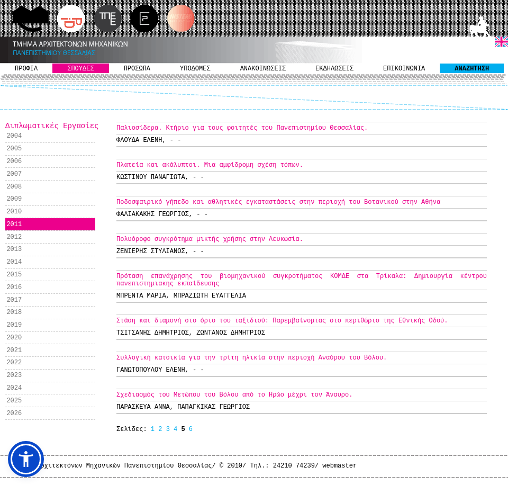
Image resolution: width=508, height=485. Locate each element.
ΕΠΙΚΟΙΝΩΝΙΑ (404, 69)
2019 (14, 325)
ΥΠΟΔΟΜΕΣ (195, 69)
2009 (14, 199)
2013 (14, 249)
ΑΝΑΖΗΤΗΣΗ (472, 69)
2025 (14, 401)
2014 (14, 262)
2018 (14, 312)
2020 (14, 338)
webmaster (339, 466)
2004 (14, 136)
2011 (14, 224)
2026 (14, 413)
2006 (14, 161)
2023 (14, 375)
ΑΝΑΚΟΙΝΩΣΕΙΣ (263, 69)
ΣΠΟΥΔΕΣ (80, 69)
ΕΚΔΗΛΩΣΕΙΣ (334, 69)
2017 (14, 300)
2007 (14, 174)
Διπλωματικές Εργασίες (51, 126)
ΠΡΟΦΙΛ (26, 69)
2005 (14, 148)
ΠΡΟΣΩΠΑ (137, 69)
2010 (14, 211)
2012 (14, 237)
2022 (14, 362)
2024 (14, 388)
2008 (14, 187)
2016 (14, 287)
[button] (26, 459)
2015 (14, 275)
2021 (14, 350)
